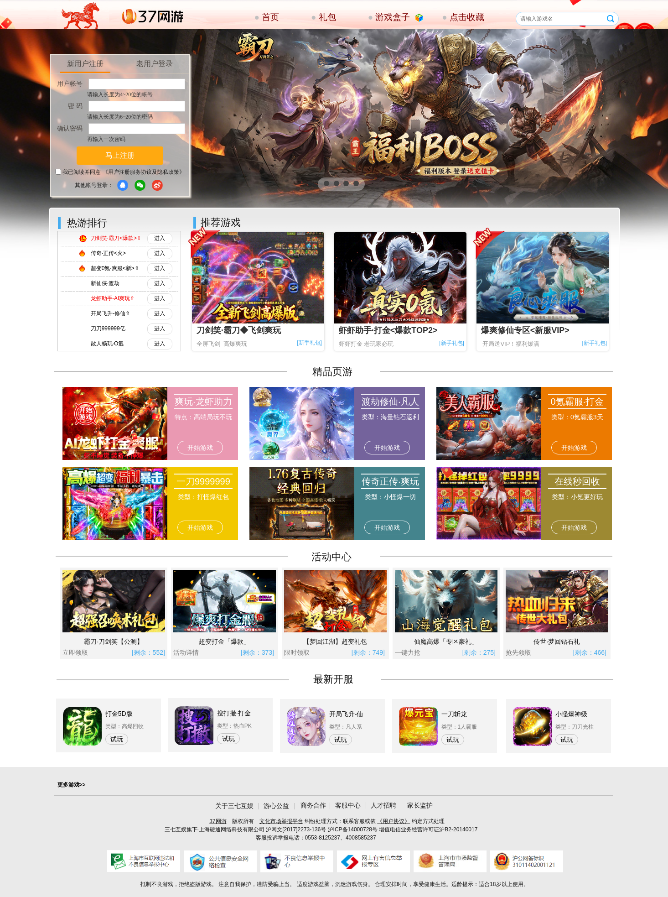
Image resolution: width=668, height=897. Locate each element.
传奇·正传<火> (108, 253)
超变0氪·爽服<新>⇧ (115, 268)
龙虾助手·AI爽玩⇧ (113, 298)
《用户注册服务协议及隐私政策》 (144, 172)
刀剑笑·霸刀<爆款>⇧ (116, 238)
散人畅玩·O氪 (107, 343)
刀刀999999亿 (108, 328)
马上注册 (120, 155)
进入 (159, 238)
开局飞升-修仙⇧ (110, 313)
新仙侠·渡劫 (105, 283)
